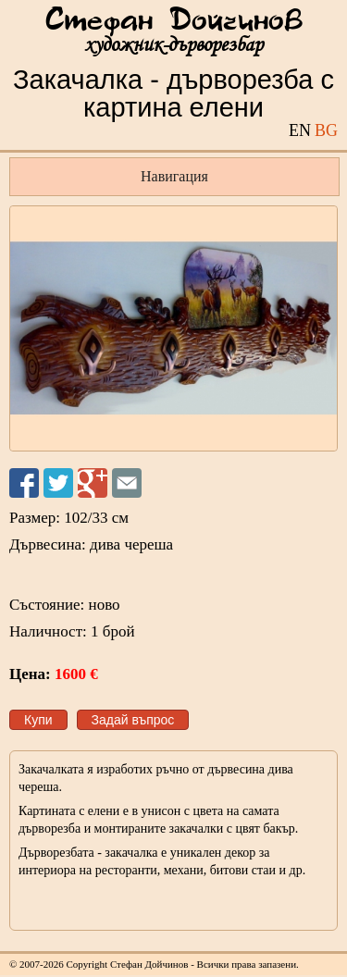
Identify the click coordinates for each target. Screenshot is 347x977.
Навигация (174, 176)
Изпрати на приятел (127, 483)
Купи (38, 719)
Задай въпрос (133, 719)
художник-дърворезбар (173, 44)
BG (326, 130)
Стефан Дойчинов (174, 21)
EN (300, 130)
